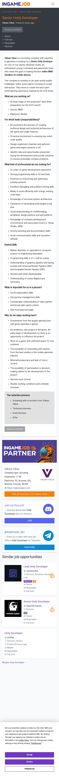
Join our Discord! (14, 505)
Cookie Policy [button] (23, 740)
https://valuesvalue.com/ (17, 488)
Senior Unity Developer (37, 601)
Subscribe (29, 547)
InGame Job (9, 12)
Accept (29, 755)
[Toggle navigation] (53, 4)
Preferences (30, 769)
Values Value (8, 23)
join (29, 520)
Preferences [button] (36, 743)
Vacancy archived (12, 29)
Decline (30, 762)
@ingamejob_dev (15, 531)
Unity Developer (14, 633)
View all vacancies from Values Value (29, 494)
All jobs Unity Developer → (14, 662)
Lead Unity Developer (36, 566)
